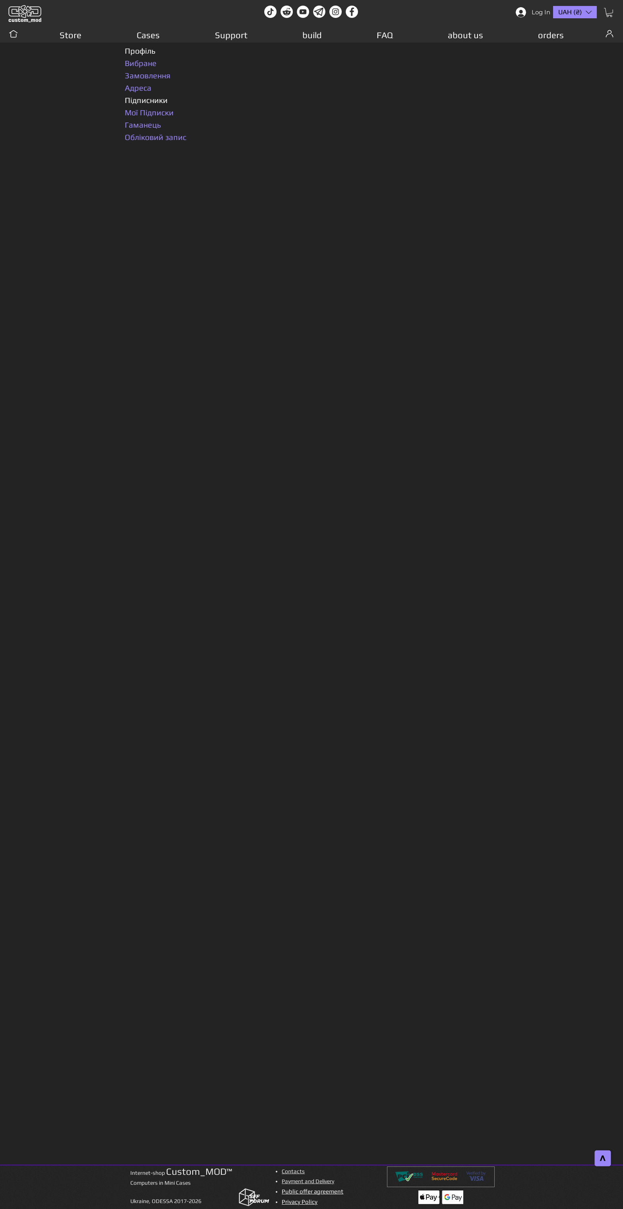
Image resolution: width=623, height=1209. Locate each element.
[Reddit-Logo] (287, 12)
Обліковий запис (155, 137)
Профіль (140, 50)
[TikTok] (270, 12)
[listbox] (575, 12)
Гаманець (143, 124)
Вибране (141, 63)
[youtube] (303, 12)
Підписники (146, 100)
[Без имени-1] (319, 12)
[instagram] (335, 12)
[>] (603, 1158)
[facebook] (352, 12)
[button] (609, 12)
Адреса (138, 87)
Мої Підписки (149, 112)
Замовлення (147, 75)
